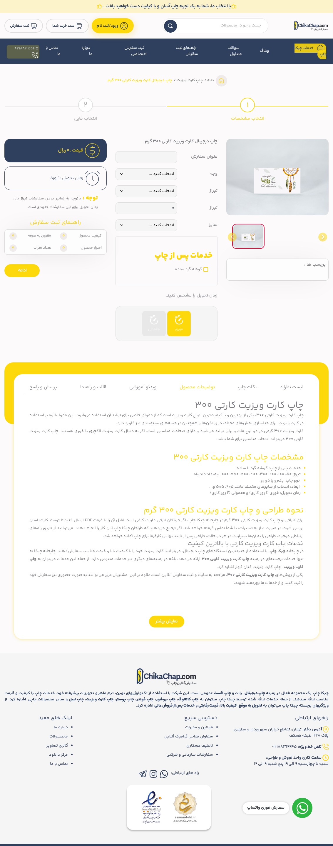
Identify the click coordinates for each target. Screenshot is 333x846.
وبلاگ (264, 51)
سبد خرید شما (69, 25)
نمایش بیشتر (166, 621)
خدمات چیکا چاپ (310, 51)
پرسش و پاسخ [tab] (44, 387)
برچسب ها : (315, 265)
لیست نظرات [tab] (291, 387)
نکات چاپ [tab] (247, 387)
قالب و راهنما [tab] (94, 387)
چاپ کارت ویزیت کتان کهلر (258, 567)
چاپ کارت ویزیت (189, 81)
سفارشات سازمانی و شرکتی (189, 754)
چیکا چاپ (277, 551)
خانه (210, 81)
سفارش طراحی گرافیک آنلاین (188, 736)
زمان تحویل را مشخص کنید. (191, 296)
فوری (179, 323)
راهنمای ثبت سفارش (187, 51)
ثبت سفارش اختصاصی (135, 51)
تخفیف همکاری (199, 745)
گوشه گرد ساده (189, 270)
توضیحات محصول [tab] (197, 387)
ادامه (22, 270)
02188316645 (25, 51)
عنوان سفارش (204, 157)
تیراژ (213, 191)
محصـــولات (58, 736)
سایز (213, 225)
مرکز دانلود (58, 754)
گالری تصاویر (57, 745)
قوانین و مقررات (198, 727)
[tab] (248, 109)
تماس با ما (51, 51)
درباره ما (86, 51)
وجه (213, 174)
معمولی (154, 323)
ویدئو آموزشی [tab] (143, 387)
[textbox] (217, 26)
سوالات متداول (234, 51)
